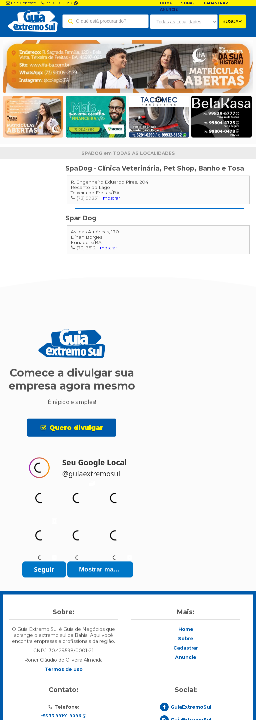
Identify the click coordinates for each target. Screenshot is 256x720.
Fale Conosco (21, 2)
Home (166, 3)
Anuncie (169, 9)
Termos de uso (64, 669)
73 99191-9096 (59, 2)
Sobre (188, 3)
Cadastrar (216, 3)
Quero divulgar (76, 428)
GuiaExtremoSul (191, 707)
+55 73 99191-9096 (63, 715)
